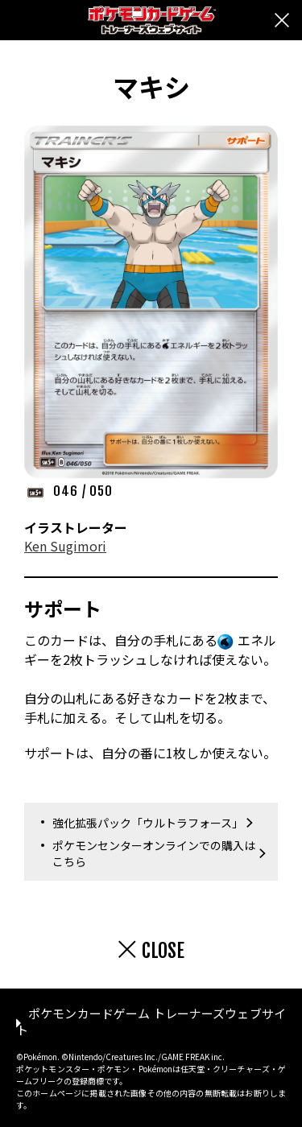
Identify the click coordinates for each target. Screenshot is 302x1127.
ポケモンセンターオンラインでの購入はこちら (153, 853)
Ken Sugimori (65, 545)
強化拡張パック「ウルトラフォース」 (147, 823)
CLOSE (163, 951)
